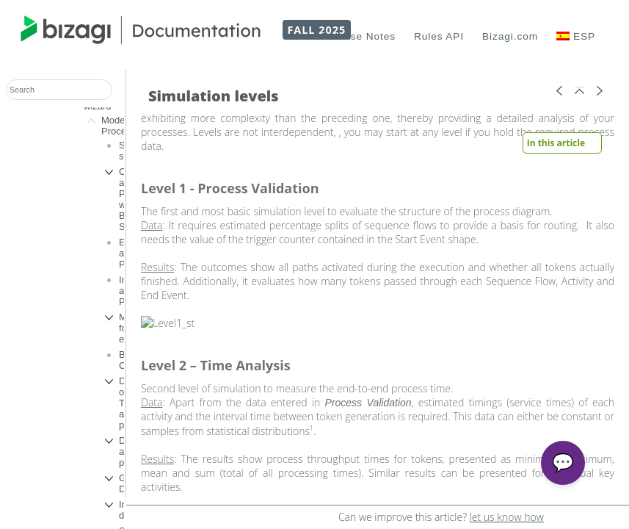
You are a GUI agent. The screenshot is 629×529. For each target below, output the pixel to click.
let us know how (507, 517)
